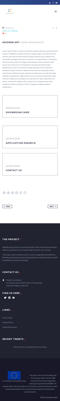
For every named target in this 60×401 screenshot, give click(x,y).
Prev (6, 206)
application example (21, 143)
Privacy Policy (7, 322)
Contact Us (14, 170)
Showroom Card (17, 112)
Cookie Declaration (9, 327)
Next (53, 206)
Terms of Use (7, 318)
